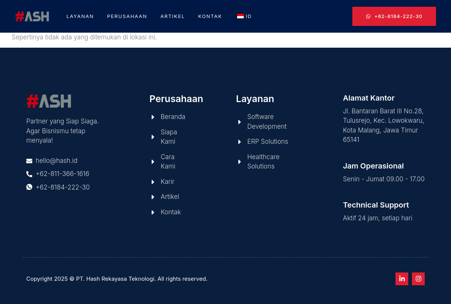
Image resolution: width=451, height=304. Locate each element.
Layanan (80, 16)
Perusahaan (127, 16)
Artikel (172, 16)
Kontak (210, 16)
